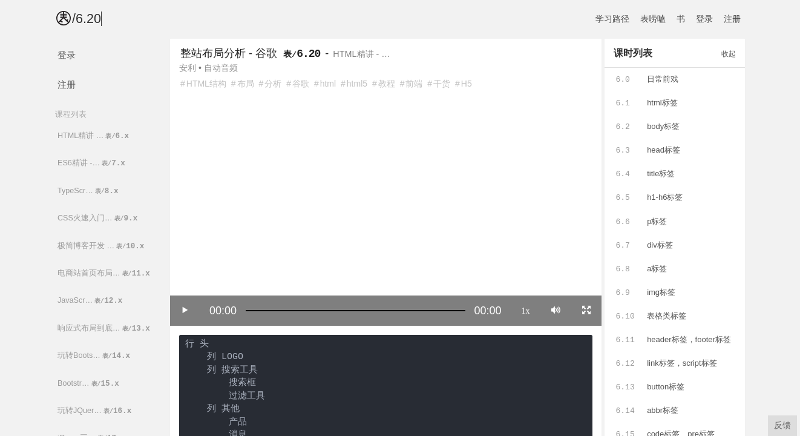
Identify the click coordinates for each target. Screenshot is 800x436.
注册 (732, 19)
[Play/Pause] (185, 310)
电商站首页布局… (104, 273)
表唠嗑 (653, 19)
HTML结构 (206, 83)
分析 (272, 83)
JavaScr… (90, 300)
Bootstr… (89, 383)
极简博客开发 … (101, 246)
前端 (413, 83)
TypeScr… (88, 191)
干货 (441, 83)
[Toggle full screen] (586, 310)
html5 (357, 83)
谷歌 (300, 83)
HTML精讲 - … (361, 54)
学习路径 (612, 19)
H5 (466, 83)
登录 (704, 19)
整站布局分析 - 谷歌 (228, 53)
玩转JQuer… (95, 410)
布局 (245, 83)
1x (526, 310)
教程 (386, 83)
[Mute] (556, 310)
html (328, 83)
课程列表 (71, 114)
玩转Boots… (94, 355)
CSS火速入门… (98, 218)
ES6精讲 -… (92, 163)
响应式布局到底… (104, 328)
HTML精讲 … (94, 135)
